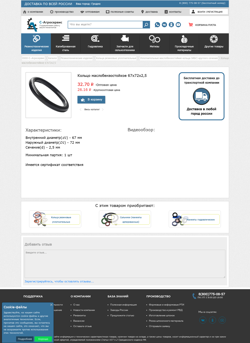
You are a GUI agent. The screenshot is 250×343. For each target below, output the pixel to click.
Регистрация (214, 12)
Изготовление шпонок (162, 315)
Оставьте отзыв (82, 326)
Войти (201, 12)
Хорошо (43, 338)
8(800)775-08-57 (211, 294)
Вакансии (78, 320)
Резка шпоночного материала (166, 320)
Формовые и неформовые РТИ (166, 304)
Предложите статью (122, 315)
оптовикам (92, 11)
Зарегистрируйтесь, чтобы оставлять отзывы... (59, 281)
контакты (175, 11)
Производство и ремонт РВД (166, 310)
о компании (35, 11)
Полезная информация (123, 304)
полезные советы (122, 11)
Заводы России (119, 310)
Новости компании (84, 310)
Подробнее (25, 338)
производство (64, 11)
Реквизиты (79, 315)
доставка (151, 11)
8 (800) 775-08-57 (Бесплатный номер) (202, 3)
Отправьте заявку (159, 326)
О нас (76, 304)
